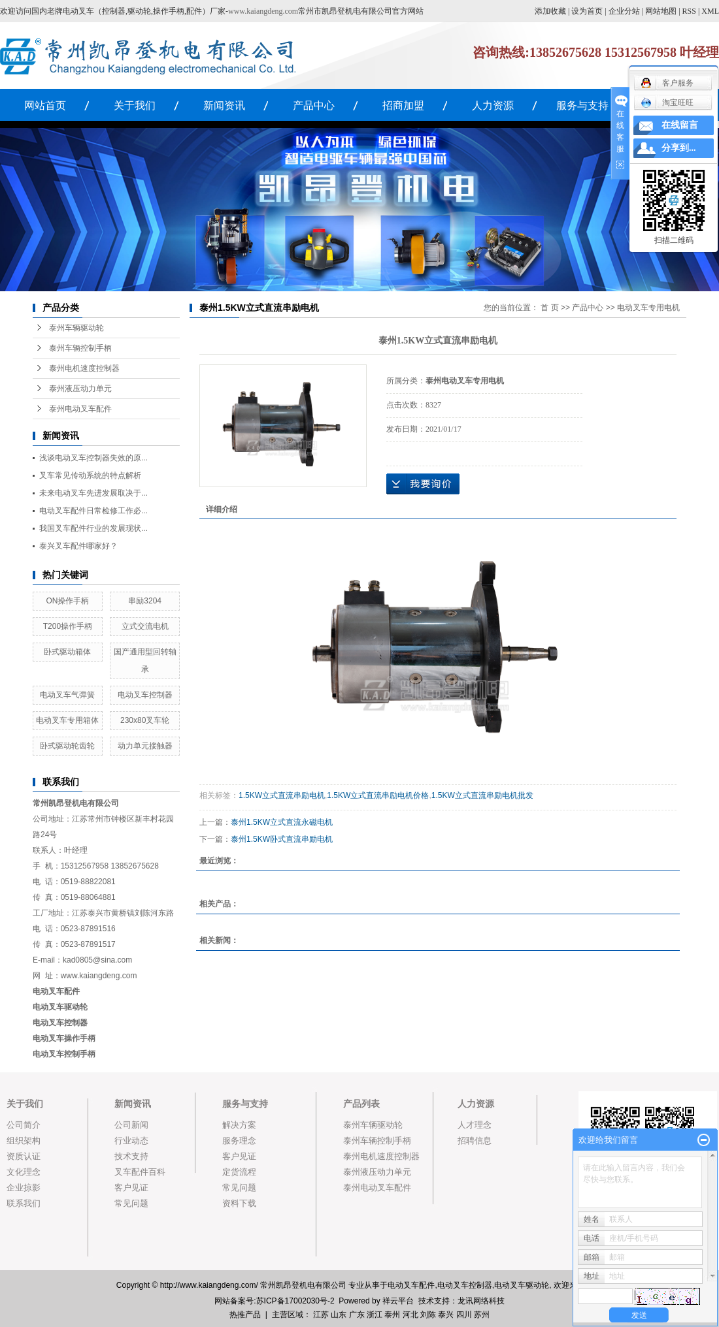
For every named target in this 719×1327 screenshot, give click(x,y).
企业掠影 (24, 1187)
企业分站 (624, 11)
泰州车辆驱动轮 (76, 327)
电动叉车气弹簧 (67, 694)
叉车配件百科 (139, 1172)
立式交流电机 (145, 626)
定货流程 (239, 1172)
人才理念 (475, 1125)
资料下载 (239, 1203)
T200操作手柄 (67, 626)
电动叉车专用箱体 (67, 720)
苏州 (482, 1314)
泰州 (392, 1314)
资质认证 (24, 1156)
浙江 (374, 1314)
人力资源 (493, 105)
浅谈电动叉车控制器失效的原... (93, 457)
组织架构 (24, 1140)
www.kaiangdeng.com (263, 11)
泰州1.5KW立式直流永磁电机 (282, 822)
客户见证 (131, 1187)
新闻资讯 (224, 105)
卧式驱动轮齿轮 (67, 745)
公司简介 (24, 1125)
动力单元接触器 (145, 745)
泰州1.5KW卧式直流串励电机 (282, 839)
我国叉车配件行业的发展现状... (93, 528)
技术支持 (131, 1156)
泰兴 (446, 1314)
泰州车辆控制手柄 (80, 348)
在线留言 (679, 125)
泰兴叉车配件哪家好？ (78, 546)
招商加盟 (403, 105)
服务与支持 (582, 105)
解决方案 (239, 1125)
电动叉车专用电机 (648, 307)
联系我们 (24, 1203)
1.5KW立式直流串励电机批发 (482, 795)
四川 (464, 1314)
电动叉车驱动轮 (521, 1285)
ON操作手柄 (67, 600)
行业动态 (131, 1140)
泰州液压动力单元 (80, 388)
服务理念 (239, 1140)
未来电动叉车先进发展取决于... (93, 493)
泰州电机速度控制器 (84, 368)
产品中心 (314, 105)
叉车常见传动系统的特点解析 (90, 475)
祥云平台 (398, 1300)
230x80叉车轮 (144, 720)
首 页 (549, 307)
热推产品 (245, 1314)
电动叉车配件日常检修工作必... (93, 510)
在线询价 (423, 483)
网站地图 (661, 11)
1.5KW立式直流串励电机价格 (378, 795)
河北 (410, 1314)
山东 (338, 1314)
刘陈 (428, 1314)
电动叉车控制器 (145, 694)
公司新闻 (131, 1125)
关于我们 (135, 105)
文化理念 (24, 1172)
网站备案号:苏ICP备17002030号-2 (274, 1300)
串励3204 (144, 600)
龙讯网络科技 (481, 1300)
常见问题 (131, 1203)
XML (710, 11)
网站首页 (45, 105)
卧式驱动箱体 (67, 651)
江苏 (321, 1314)
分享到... (678, 148)
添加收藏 (550, 11)
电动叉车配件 (56, 991)
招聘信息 (475, 1140)
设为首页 (587, 11)
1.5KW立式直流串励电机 (282, 795)
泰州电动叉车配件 (80, 408)
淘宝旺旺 (667, 102)
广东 (357, 1314)
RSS (689, 11)
